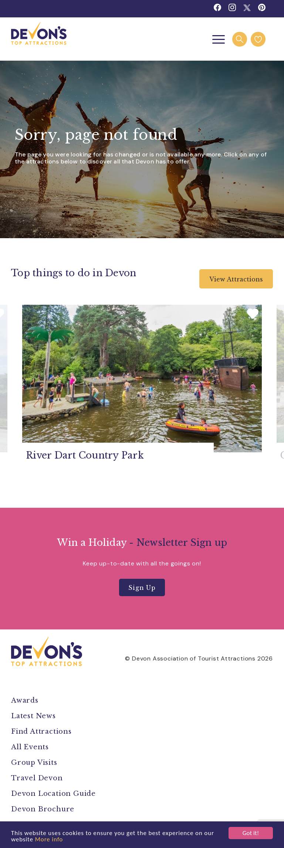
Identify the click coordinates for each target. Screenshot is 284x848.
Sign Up (142, 587)
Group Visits (35, 763)
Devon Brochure (42, 809)
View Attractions (236, 279)
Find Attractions (41, 731)
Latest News (33, 716)
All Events (30, 747)
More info (49, 839)
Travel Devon (37, 778)
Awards (24, 700)
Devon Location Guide (53, 794)
